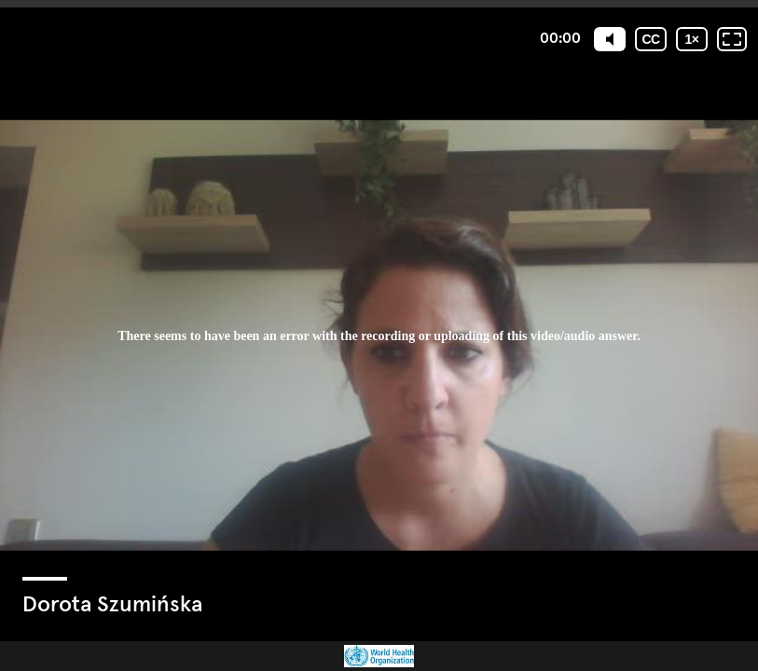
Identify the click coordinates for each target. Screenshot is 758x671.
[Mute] (610, 39)
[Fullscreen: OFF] (732, 39)
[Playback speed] (692, 39)
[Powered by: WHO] (379, 656)
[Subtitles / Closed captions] (651, 39)
